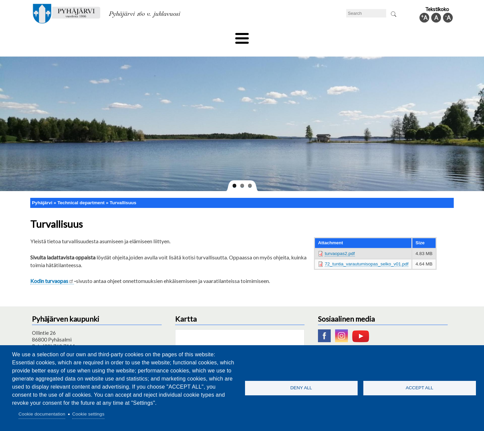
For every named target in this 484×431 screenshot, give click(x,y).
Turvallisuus (123, 191)
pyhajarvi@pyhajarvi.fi (57, 342)
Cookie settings (88, 414)
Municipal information (418, 36)
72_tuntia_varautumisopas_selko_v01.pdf (366, 252)
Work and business (314, 36)
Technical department (65, 36)
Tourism (271, 36)
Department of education (131, 36)
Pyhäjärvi (42, 191)
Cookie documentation (41, 414)
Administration (364, 36)
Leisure (180, 36)
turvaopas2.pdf (340, 242)
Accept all (419, 387)
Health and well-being (225, 36)
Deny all (301, 387)
